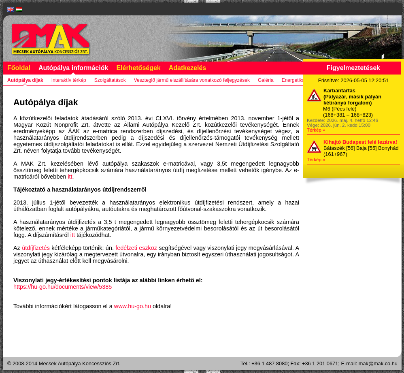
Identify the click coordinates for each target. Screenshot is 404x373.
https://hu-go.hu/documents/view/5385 (62, 286)
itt (70, 176)
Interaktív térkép (68, 80)
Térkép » (316, 130)
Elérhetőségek (138, 67)
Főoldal (18, 67)
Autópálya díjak (25, 80)
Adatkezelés (187, 67)
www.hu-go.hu (132, 306)
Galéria (266, 80)
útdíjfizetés (36, 248)
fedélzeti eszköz (136, 248)
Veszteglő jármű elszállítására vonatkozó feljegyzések (192, 80)
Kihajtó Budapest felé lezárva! (360, 142)
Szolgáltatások (110, 80)
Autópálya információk (73, 67)
